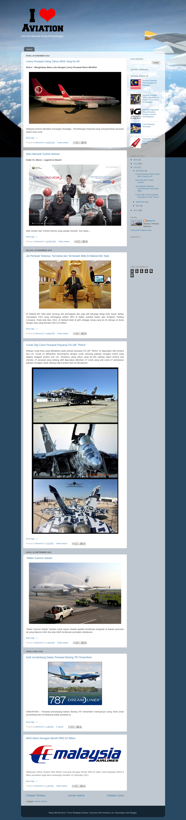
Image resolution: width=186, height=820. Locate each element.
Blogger (133, 813)
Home (29, 49)
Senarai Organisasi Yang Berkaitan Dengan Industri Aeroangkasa (150, 113)
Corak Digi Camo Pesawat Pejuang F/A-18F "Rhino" (56, 345)
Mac (138, 205)
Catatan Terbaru (36, 795)
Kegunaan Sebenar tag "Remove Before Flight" (151, 141)
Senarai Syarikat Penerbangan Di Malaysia (149, 82)
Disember (140, 171)
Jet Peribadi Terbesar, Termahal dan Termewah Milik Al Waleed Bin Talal (67, 256)
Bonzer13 (150, 221)
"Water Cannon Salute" (39, 558)
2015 (135, 160)
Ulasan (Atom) (41, 801)
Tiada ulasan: (63, 142)
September (141, 202)
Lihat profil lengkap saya (141, 230)
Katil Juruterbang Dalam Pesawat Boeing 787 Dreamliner (59, 657)
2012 (135, 167)
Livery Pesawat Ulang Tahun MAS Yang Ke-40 (53, 61)
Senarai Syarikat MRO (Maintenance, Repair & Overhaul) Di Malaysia (151, 98)
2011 (135, 210)
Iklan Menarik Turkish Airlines (43, 154)
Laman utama (76, 795)
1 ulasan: (60, 727)
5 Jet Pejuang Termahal (148, 125)
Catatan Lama (115, 795)
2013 (135, 164)
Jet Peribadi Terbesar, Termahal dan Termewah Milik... (147, 188)
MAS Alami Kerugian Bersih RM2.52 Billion (50, 738)
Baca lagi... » (31, 138)
